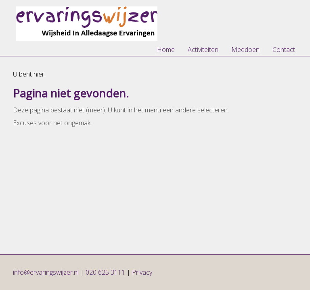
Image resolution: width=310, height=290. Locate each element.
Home (166, 49)
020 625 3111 (105, 272)
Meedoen (245, 49)
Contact (283, 49)
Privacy (142, 272)
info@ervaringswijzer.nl (46, 272)
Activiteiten (203, 49)
